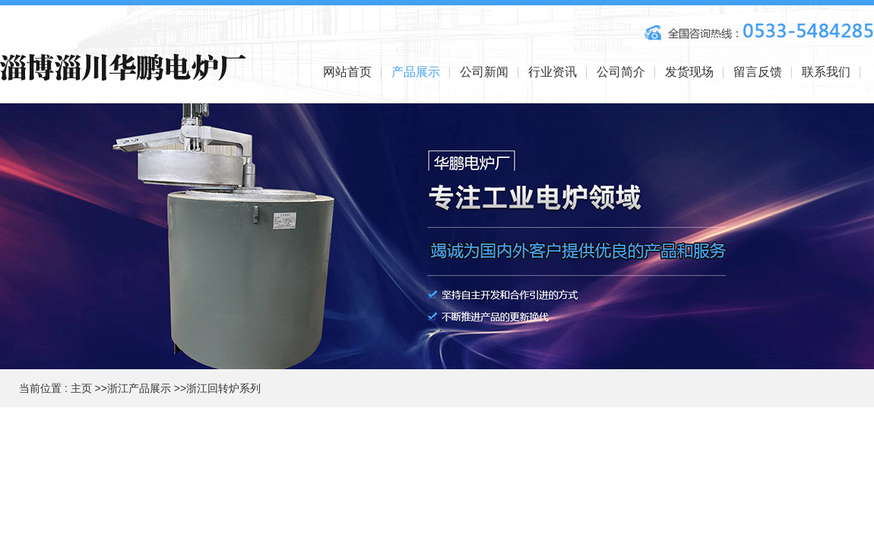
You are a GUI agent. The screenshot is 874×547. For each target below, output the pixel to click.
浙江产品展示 (139, 388)
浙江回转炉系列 (223, 388)
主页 (81, 388)
